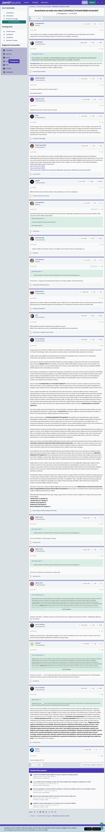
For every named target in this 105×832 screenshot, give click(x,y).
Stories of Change (10, 19)
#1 (102, 30)
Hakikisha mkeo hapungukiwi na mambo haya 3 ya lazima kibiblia (54, 803)
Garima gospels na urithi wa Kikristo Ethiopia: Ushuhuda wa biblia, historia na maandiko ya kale (64, 789)
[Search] (102, 2)
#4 (102, 105)
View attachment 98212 (37, 170)
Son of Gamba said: (37, 595)
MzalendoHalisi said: (37, 218)
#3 (102, 85)
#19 (102, 694)
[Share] (100, 30)
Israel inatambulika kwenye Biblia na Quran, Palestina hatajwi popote (55, 775)
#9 (102, 244)
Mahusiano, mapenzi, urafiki (40, 799)
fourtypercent (62, 13)
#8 (102, 209)
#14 (102, 524)
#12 (102, 322)
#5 (102, 122)
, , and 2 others (43, 332)
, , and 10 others (45, 510)
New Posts (44, 2)
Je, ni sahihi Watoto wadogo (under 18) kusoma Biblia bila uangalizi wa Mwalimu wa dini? (62, 782)
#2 (102, 49)
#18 (102, 650)
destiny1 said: (35, 699)
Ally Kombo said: (36, 271)
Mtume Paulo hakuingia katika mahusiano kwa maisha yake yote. (54, 796)
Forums (26, 2)
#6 (102, 152)
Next (39, 18)
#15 (102, 556)
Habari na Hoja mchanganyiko (41, 778)
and (39, 71)
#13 (102, 345)
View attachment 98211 (37, 166)
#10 (102, 266)
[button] (98, 2)
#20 (102, 756)
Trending (35, 2)
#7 (102, 187)
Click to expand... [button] (66, 609)
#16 (102, 589)
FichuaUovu (8, 16)
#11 (102, 298)
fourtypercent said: (37, 54)
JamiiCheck (8, 13)
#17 (102, 631)
